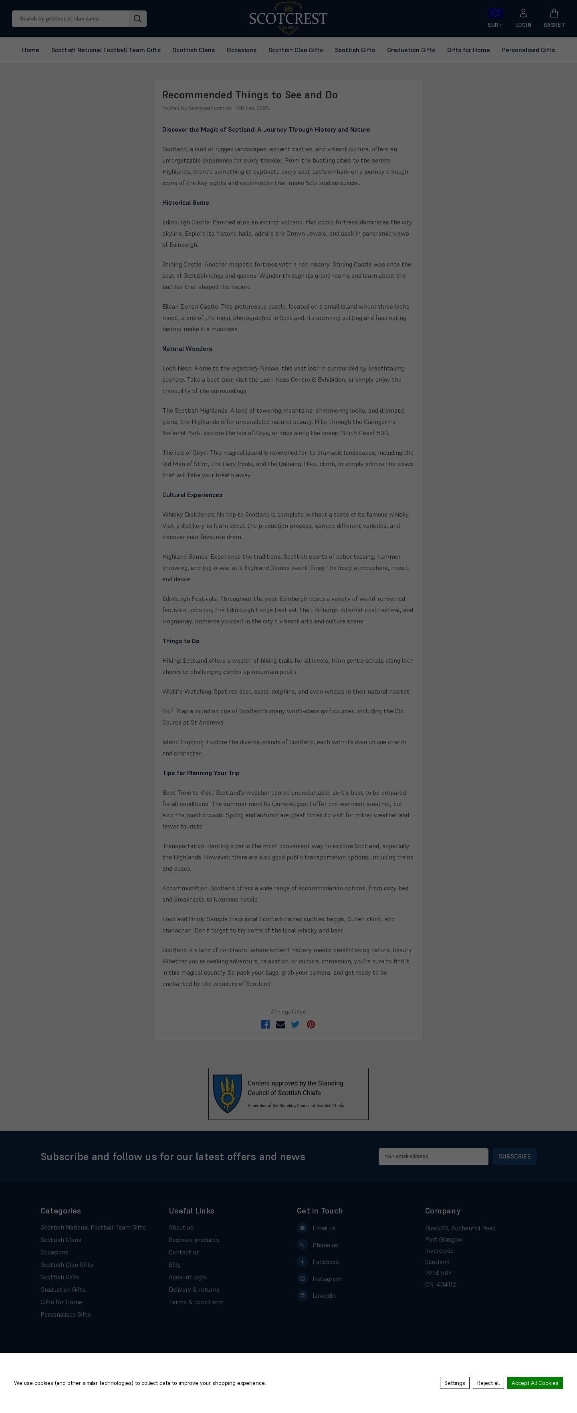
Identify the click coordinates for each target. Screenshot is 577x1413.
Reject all (488, 1383)
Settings (454, 1383)
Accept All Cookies (535, 1383)
